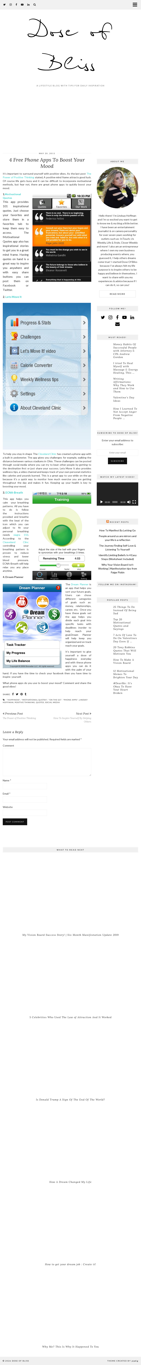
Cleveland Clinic (47, 453)
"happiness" (13, 700)
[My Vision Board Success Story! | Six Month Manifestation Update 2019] (70, 894)
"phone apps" (70, 700)
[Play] (101, 502)
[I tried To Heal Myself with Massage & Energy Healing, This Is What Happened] (104, 366)
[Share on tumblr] (26, 694)
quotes (40, 702)
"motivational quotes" (34, 700)
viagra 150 (20, 534)
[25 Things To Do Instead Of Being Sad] (104, 609)
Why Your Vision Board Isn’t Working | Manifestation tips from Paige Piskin (117, 568)
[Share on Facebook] (13, 694)
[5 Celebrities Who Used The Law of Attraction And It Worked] (70, 976)
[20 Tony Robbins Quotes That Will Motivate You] (104, 650)
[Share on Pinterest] (21, 694)
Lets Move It (14, 296)
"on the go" (55, 700)
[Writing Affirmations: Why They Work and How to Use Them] (104, 381)
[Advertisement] (70, 120)
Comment (8, 745)
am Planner (82, 584)
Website (8, 807)
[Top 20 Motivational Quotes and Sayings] (104, 622)
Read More (117, 294)
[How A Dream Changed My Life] (70, 1141)
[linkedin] (132, 317)
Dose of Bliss (70, 48)
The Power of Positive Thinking (19, 716)
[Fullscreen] (134, 502)
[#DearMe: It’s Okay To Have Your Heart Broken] (104, 686)
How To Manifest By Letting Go (117, 530)
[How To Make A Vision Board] (104, 662)
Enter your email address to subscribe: (117, 442)
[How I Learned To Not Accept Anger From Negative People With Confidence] (104, 411)
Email (6, 793)
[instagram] (11, 4)
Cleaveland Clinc (16, 542)
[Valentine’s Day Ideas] (104, 400)
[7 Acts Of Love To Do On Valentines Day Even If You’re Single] (104, 638)
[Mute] (129, 502)
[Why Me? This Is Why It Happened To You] (70, 1305)
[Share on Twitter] (17, 694)
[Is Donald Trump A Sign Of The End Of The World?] (70, 1058)
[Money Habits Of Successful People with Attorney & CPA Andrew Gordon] (104, 347)
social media (52, 702)
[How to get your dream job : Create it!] (70, 1223)
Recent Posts (119, 522)
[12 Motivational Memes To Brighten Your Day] (104, 673)
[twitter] (4, 4)
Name (7, 780)
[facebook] (16, 4)
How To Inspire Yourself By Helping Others (69, 717)
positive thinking (25, 702)
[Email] (117, 323)
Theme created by (122, 1361)
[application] (117, 494)
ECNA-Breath (14, 492)
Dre (73, 584)
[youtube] (22, 4)
